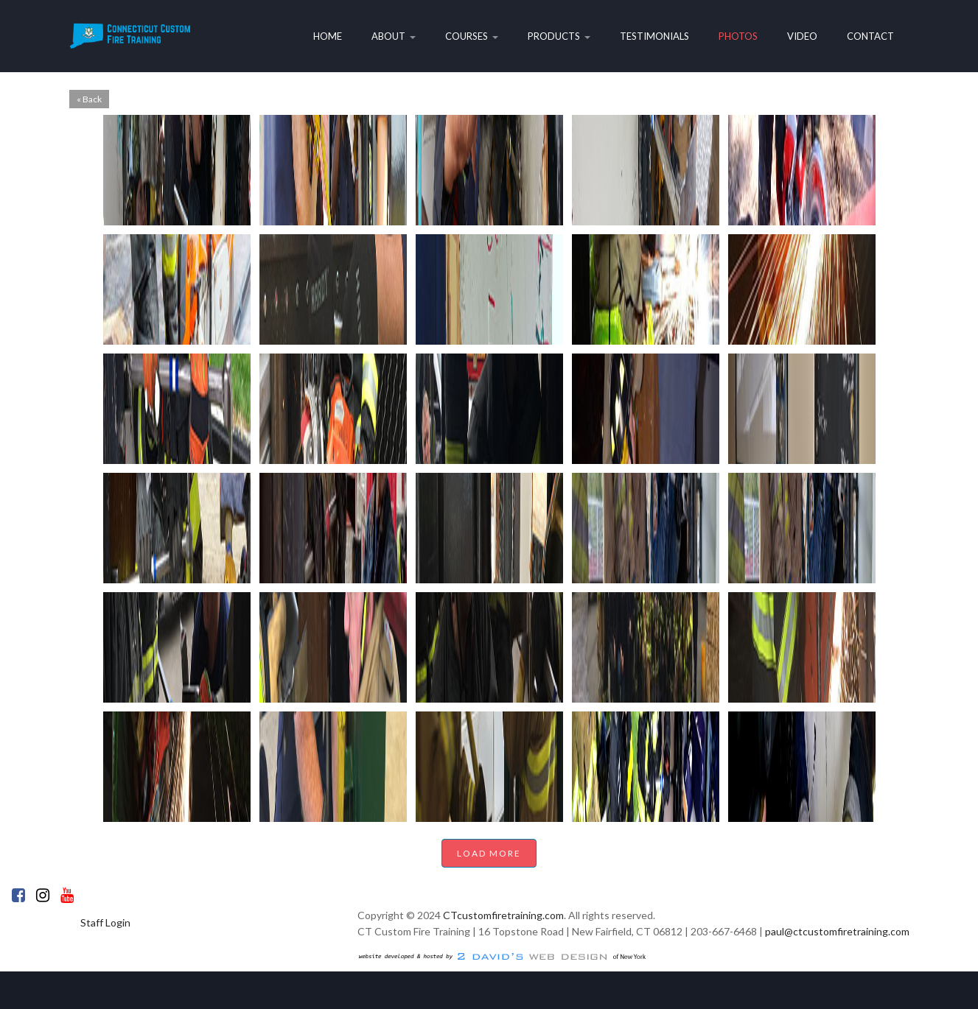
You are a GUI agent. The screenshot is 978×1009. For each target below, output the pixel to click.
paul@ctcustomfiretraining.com (837, 931)
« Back (89, 99)
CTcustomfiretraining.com (503, 915)
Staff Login (105, 922)
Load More (489, 853)
